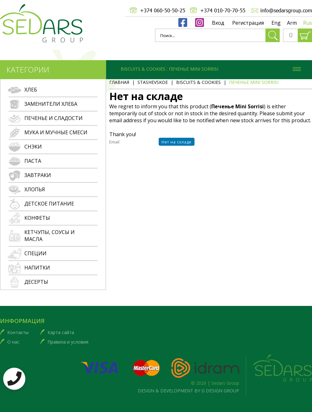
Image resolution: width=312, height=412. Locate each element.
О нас (13, 342)
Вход (218, 22)
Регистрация (248, 22)
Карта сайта (61, 332)
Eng (276, 22)
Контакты (18, 332)
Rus (307, 22)
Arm (292, 22)
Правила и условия (68, 342)
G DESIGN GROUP (220, 391)
